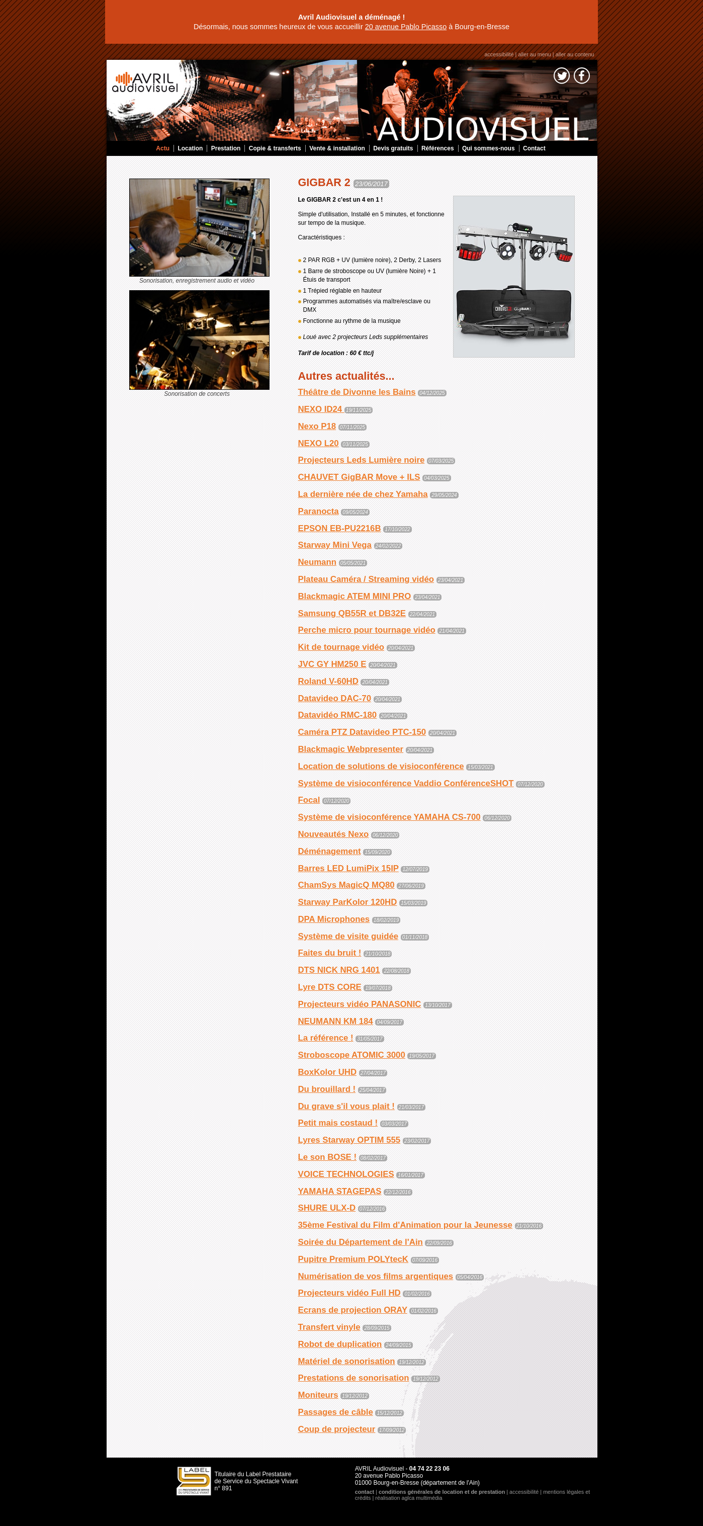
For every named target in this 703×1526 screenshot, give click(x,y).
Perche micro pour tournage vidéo (366, 630)
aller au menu (534, 54)
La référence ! (326, 1038)
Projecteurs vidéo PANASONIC (359, 1004)
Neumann (317, 562)
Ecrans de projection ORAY (352, 1310)
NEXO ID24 (321, 409)
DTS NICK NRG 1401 (339, 970)
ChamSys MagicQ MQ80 (346, 885)
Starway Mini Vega (335, 545)
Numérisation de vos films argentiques (376, 1276)
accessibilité (498, 54)
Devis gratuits (393, 148)
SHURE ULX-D (327, 1208)
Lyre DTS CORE (330, 987)
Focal (309, 800)
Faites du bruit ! (330, 953)
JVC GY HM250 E (332, 664)
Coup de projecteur (337, 1429)
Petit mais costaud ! (338, 1123)
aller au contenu (575, 54)
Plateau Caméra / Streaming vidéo (366, 579)
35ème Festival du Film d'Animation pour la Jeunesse (405, 1225)
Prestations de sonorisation (353, 1378)
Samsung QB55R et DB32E (352, 613)
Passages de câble (335, 1412)
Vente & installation (337, 148)
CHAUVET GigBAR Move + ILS (359, 477)
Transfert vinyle (329, 1327)
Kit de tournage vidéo (341, 647)
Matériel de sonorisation (346, 1361)
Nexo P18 (317, 426)
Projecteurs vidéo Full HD (349, 1293)
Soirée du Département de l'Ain (360, 1242)
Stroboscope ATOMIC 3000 (351, 1055)
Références (437, 148)
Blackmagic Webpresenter (351, 749)
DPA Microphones (334, 919)
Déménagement (329, 851)
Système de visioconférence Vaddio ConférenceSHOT (406, 783)
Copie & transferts (275, 148)
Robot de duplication (340, 1344)
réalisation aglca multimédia (408, 1498)
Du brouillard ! (327, 1089)
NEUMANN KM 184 (335, 1021)
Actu (162, 148)
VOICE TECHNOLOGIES (346, 1174)
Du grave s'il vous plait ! (346, 1106)
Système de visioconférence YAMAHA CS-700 (389, 817)
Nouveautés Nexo (333, 834)
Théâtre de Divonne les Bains (357, 392)
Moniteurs (318, 1395)
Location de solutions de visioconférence (381, 766)
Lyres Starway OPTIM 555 (349, 1140)
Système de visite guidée (348, 936)
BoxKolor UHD (327, 1072)
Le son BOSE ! (327, 1157)
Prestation (226, 148)
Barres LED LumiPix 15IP (348, 868)
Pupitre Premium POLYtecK (353, 1259)
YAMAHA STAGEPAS (340, 1191)
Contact (534, 148)
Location (190, 148)
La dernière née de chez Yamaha (363, 494)
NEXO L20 (318, 443)
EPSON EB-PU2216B (339, 528)
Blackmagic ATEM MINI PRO (354, 596)
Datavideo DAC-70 (334, 698)
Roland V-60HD (328, 681)
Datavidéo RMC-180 (337, 715)
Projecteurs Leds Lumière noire (361, 460)
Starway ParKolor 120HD (347, 902)
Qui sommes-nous (488, 148)
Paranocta (318, 511)
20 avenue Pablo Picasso (406, 27)
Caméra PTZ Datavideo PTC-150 (362, 732)
